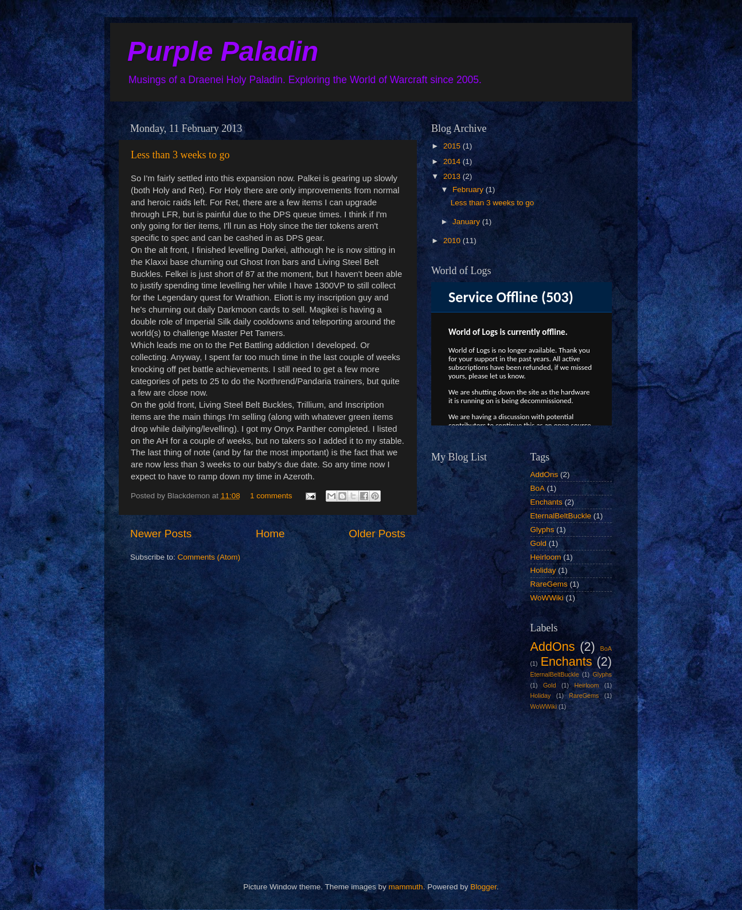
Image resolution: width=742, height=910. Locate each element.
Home (270, 534)
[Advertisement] (488, 786)
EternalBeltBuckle (561, 515)
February (469, 189)
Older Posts (377, 534)
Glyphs (542, 529)
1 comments (271, 495)
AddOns (544, 474)
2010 (453, 240)
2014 (453, 161)
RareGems (549, 584)
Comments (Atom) (209, 557)
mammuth (406, 886)
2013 (453, 176)
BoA (537, 488)
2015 (453, 146)
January (467, 221)
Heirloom (545, 557)
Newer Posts (161, 534)
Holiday (543, 570)
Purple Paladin (222, 51)
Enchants (546, 502)
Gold (538, 543)
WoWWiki (547, 597)
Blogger (483, 886)
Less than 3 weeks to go (180, 155)
